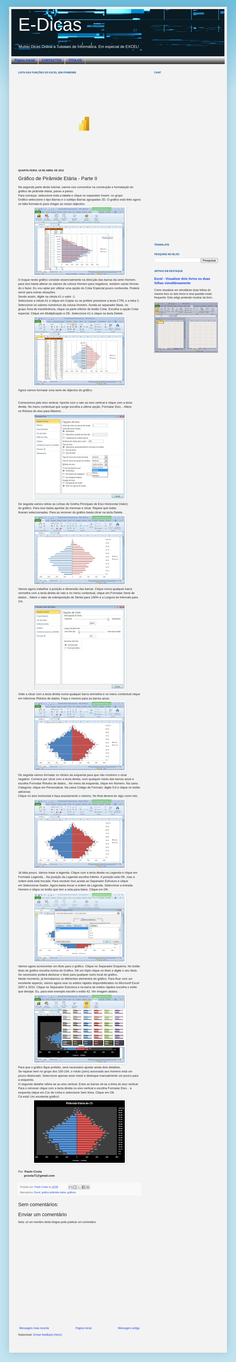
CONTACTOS (51, 60)
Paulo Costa (41, 1187)
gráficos (71, 1192)
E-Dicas (50, 24)
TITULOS (75, 60)
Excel (37, 1192)
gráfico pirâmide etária (54, 1192)
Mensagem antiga (129, 1328)
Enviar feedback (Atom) (47, 1334)
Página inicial (25, 60)
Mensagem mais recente (34, 1328)
